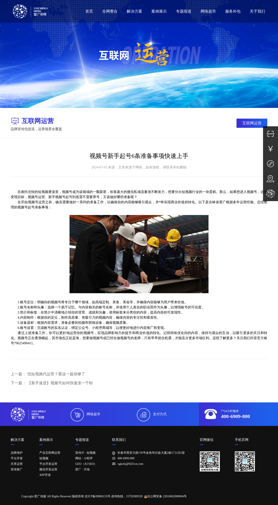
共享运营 (17, 463)
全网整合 (110, 11)
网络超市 (208, 11)
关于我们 (257, 11)
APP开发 (45, 475)
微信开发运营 (48, 469)
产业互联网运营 (49, 452)
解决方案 (134, 11)
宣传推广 (17, 469)
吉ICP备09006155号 (97, 496)
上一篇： (48, 374)
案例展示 (159, 11)
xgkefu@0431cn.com (130, 463)
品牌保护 (17, 452)
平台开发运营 (48, 463)
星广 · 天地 (82, 469)
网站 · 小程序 (84, 458)
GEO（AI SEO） (86, 463)
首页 (89, 11)
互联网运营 (252, 123)
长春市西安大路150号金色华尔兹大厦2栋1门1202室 (151, 452)
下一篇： (52, 382)
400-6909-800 (126, 458)
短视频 (43, 458)
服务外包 (233, 11)
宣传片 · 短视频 (85, 452)
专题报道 (183, 11)
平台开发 (17, 458)
